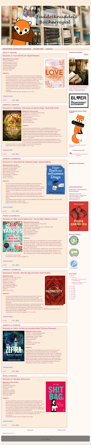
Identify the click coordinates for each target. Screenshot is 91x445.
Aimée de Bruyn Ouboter (34, 116)
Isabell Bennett (13, 62)
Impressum (49, 49)
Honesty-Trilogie (10, 290)
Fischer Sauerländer (31, 312)
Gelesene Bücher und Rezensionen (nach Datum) (17, 49)
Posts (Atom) (11, 433)
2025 (72, 275)
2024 (72, 286)
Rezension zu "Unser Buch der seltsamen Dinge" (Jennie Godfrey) (27, 162)
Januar (73, 277)
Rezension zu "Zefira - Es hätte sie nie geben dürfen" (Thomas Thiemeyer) (29, 328)
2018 (72, 298)
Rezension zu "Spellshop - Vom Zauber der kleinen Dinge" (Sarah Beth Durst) (30, 108)
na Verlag (50, 362)
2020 (72, 294)
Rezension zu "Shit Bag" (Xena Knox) (16, 379)
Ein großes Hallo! (39, 49)
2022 (72, 290)
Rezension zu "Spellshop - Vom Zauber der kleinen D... (79, 283)
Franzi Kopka (13, 279)
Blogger (48, 439)
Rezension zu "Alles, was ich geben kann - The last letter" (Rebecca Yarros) (30, 219)
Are (47, 362)
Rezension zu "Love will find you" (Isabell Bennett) (21, 56)
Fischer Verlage (30, 91)
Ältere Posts (62, 430)
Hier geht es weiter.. (8, 96)
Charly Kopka (12, 280)
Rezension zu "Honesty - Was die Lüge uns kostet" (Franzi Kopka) (26, 273)
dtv (27, 202)
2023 (72, 288)
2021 (72, 292)
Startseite (30, 430)
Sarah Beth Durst (34, 114)
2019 (72, 296)
